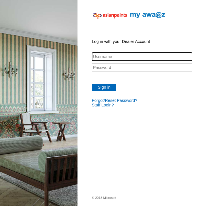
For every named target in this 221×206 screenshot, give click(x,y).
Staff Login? (103, 105)
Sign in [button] (104, 87)
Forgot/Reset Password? (114, 100)
